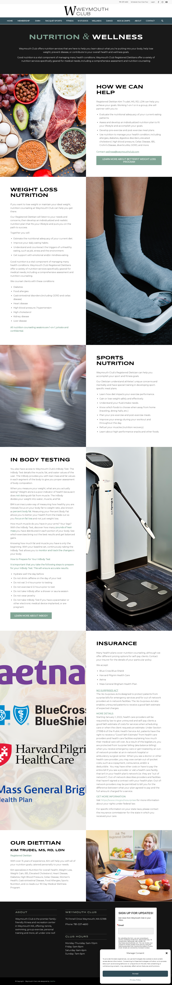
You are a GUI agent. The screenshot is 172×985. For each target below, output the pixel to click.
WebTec (52, 981)
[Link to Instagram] (162, 2)
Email (121, 925)
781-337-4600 (123, 2)
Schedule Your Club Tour (139, 2)
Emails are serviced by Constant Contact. (136, 948)
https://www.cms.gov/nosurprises (119, 800)
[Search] (162, 20)
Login (153, 2)
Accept (135, 973)
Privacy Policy (135, 980)
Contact (117, 152)
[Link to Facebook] (158, 2)
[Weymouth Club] (86, 10)
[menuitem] (139, 2)
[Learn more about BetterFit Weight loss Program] (129, 160)
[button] (166, 953)
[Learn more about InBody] (31, 615)
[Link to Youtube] (166, 2)
